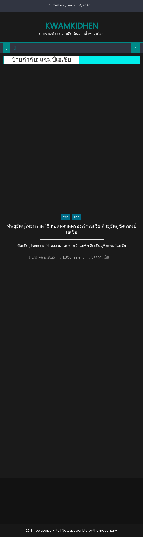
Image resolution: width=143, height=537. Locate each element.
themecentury (105, 530)
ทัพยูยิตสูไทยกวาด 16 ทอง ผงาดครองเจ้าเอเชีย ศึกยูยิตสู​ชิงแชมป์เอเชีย (71, 229)
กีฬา (65, 217)
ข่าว (76, 217)
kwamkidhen (71, 26)
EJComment (73, 257)
